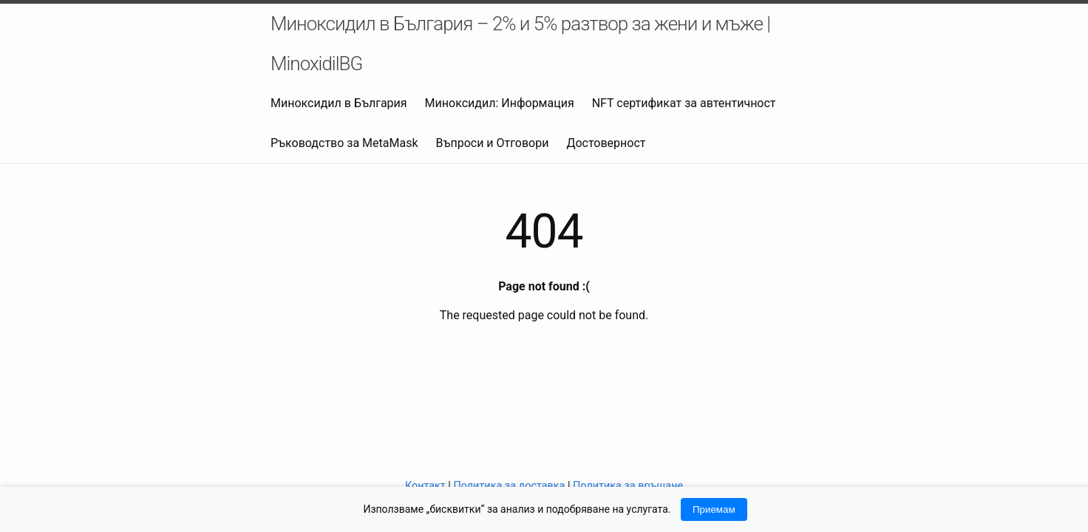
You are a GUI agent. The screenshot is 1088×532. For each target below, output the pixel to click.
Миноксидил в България (339, 103)
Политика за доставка (509, 486)
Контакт (425, 486)
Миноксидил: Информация (499, 103)
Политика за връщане (628, 486)
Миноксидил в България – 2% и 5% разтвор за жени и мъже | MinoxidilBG (520, 44)
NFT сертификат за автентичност (684, 103)
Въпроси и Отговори (492, 143)
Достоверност (605, 143)
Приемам (714, 509)
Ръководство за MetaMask (344, 143)
